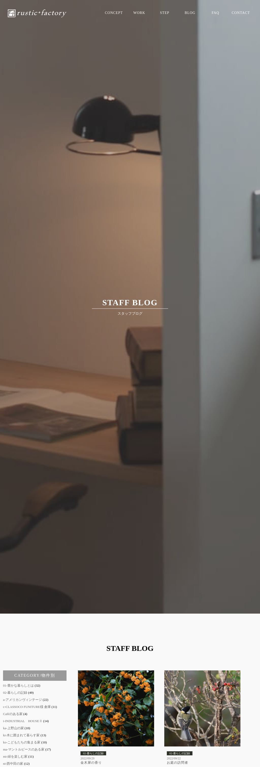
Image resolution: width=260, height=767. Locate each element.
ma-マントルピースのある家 (23, 749)
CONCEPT (114, 13)
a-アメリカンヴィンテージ (22, 700)
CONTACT (241, 13)
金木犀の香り (91, 762)
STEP (164, 13)
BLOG (190, 13)
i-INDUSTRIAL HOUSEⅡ (22, 721)
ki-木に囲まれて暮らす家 (21, 735)
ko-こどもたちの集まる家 (21, 742)
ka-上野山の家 (13, 728)
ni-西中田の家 (13, 763)
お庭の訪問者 (177, 762)
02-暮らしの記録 (15, 692)
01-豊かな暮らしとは (18, 685)
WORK (139, 13)
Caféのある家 (13, 714)
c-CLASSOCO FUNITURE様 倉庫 (27, 707)
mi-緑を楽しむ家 (15, 756)
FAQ (215, 13)
